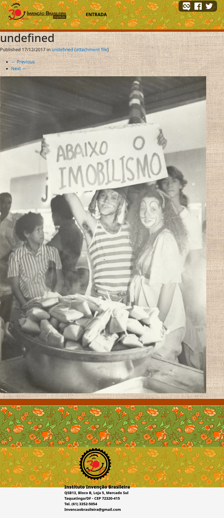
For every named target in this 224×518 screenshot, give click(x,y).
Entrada (96, 14)
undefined (62, 49)
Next (18, 68)
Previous (23, 62)
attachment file (92, 49)
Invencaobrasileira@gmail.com (92, 509)
